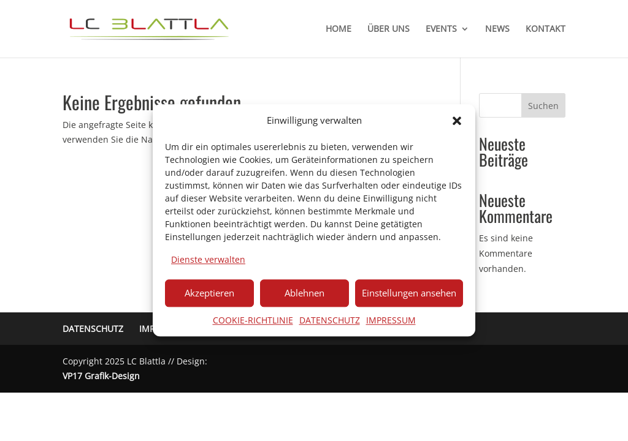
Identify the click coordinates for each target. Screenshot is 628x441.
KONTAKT (545, 29)
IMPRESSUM (391, 320)
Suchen (543, 105)
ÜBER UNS (388, 29)
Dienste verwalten (208, 259)
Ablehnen (304, 293)
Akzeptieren (209, 293)
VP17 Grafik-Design (101, 376)
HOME (338, 29)
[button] (457, 121)
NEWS (497, 29)
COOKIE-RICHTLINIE (253, 320)
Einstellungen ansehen (409, 293)
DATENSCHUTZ (329, 320)
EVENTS (441, 29)
